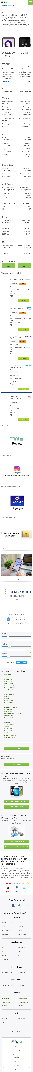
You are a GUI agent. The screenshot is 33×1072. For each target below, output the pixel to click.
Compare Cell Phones (6, 5)
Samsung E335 (8, 677)
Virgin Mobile (6, 930)
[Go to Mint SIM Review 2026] (16, 441)
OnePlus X (7, 726)
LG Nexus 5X (8, 681)
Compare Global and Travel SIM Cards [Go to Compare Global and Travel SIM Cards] (11, 548)
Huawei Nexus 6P (9, 694)
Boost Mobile (22, 934)
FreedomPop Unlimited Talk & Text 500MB (16, 367)
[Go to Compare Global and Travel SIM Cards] (16, 534)
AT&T (19, 922)
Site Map (16, 1065)
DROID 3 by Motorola (10, 735)
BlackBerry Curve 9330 (10, 707)
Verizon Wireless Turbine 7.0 (12, 692)
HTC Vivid (7, 722)
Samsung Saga (8, 700)
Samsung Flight (8, 715)
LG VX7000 (7, 675)
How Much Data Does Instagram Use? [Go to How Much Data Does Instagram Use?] (10, 486)
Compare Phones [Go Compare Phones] (16, 807)
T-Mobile (20, 926)
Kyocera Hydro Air (9, 728)
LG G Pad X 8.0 (8, 711)
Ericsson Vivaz (8, 679)
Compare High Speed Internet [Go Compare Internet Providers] (16, 847)
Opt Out (16, 1069)
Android (4, 1018)
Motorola (4, 955)
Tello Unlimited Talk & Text (16, 309)
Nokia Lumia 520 (9, 685)
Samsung (5, 959)
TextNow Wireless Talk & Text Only (15, 338)
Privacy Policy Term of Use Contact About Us (16, 1056)
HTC (3, 951)
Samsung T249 (8, 718)
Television (21, 985)
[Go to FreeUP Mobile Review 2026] (16, 503)
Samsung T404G (9, 730)
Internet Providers (7, 985)
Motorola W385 (8, 703)
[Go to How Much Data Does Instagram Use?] (16, 472)
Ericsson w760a (8, 709)
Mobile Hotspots (7, 972)
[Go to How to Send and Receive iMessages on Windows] (16, 565)
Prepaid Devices (23, 998)
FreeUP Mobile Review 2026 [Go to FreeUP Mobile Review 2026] (8, 517)
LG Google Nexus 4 (9, 737)
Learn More (16, 748)
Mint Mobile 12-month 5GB (16, 280)
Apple (3, 947)
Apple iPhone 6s (8, 690)
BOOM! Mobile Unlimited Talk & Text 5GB (16, 398)
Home (16, 1047)
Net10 (20, 930)
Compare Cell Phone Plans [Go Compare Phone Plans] (16, 801)
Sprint (3, 926)
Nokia (20, 955)
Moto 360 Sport (8, 683)
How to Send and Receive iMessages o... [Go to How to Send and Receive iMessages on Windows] (11, 579)
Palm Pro (6, 720)
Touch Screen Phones (6, 1003)
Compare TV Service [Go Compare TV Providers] (16, 841)
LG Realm (7, 696)
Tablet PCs (21, 972)
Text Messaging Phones (23, 1003)
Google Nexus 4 (8, 733)
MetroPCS (5, 934)
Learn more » (6, 81)
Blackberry (21, 1018)
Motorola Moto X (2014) (10, 705)
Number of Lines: (16, 614)
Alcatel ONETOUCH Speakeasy (13, 713)
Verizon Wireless (7, 922)
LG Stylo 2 (7, 698)
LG (19, 951)
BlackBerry (21, 947)
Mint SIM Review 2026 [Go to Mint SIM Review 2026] (6, 455)
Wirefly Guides (16, 1032)
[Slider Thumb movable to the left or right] (8, 637)
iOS (3, 1022)
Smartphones (6, 998)
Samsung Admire (9, 724)
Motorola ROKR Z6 (9, 687)
